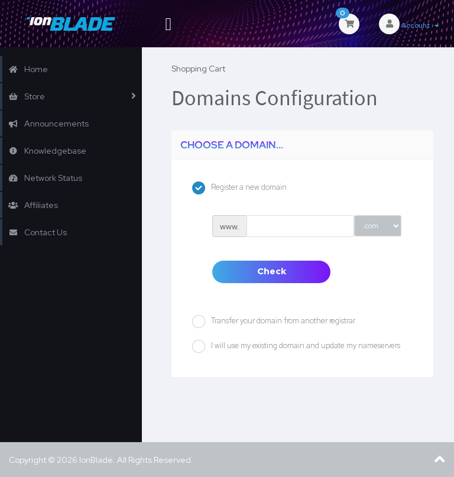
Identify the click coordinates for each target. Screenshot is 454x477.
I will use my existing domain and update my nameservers (296, 346)
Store (26, 96)
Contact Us (37, 232)
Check (271, 271)
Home (28, 69)
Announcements (48, 123)
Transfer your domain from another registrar (273, 321)
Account (420, 25)
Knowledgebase (47, 150)
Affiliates (33, 205)
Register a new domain (239, 187)
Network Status (45, 178)
